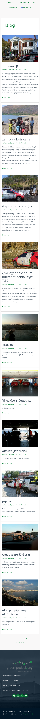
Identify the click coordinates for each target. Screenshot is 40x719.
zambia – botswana (16, 139)
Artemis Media (28, 714)
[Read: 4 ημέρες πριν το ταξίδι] (20, 188)
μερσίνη (7, 501)
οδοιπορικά (24, 2)
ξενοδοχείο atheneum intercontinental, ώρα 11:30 (17, 276)
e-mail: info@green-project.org (15, 690)
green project (9, 2)
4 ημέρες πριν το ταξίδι (17, 206)
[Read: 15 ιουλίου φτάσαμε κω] (20, 383)
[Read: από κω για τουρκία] (20, 433)
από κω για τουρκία (14, 451)
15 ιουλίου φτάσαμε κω (16, 400)
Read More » (7, 97)
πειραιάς (7, 344)
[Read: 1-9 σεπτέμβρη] (20, 48)
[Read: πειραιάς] (20, 327)
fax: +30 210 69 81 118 (11, 686)
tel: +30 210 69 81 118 (11, 681)
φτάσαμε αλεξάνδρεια (16, 554)
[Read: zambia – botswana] (20, 120)
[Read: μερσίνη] (20, 484)
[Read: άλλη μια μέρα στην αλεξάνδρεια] (20, 593)
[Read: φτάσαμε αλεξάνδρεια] (20, 537)
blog (34, 2)
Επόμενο (20, 642)
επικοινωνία (13, 7)
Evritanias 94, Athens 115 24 (14, 676)
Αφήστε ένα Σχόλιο (8, 70)
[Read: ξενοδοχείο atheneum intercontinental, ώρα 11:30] (20, 255)
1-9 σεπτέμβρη (11, 66)
